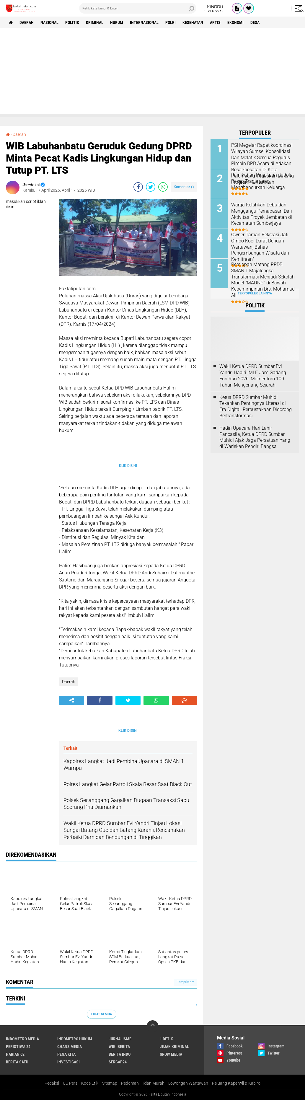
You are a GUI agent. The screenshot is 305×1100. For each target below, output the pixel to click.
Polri (170, 22)
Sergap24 (118, 1062)
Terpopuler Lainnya (255, 293)
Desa (255, 22)
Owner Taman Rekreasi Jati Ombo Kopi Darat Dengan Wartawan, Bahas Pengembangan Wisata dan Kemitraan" (260, 247)
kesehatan (192, 22)
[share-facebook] (138, 187)
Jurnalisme (120, 1039)
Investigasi (68, 1062)
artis (215, 22)
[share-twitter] (150, 187)
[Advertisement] (152, 72)
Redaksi (52, 1083)
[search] (137, 8)
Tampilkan (185, 982)
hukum (116, 22)
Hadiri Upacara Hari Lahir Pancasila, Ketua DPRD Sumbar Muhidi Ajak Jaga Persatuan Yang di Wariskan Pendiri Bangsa (254, 437)
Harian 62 (15, 1054)
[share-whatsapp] (163, 187)
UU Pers (70, 1083)
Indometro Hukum (74, 1039)
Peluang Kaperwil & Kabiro (236, 1083)
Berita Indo (120, 1054)
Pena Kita (66, 1054)
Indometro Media (22, 1039)
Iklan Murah (153, 1083)
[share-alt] (71, 700)
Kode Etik (89, 1083)
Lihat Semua (101, 1014)
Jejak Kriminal (174, 1046)
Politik (72, 22)
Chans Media (69, 1046)
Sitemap (109, 1083)
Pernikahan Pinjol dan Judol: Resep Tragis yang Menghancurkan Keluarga (261, 181)
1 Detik (166, 1039)
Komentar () (184, 187)
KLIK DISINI (128, 466)
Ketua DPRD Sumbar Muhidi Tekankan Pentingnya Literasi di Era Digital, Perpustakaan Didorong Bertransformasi (255, 406)
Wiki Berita (119, 1046)
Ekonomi (235, 22)
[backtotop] (153, 1026)
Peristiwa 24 (18, 1046)
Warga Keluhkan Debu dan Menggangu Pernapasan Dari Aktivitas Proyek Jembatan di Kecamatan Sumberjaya (261, 214)
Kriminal (94, 22)
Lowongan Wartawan (188, 1083)
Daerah (26, 22)
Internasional (144, 22)
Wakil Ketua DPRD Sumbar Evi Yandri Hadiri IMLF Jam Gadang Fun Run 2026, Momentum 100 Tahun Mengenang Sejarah (252, 375)
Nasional (49, 22)
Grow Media (171, 1054)
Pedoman (130, 1083)
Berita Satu (17, 1062)
